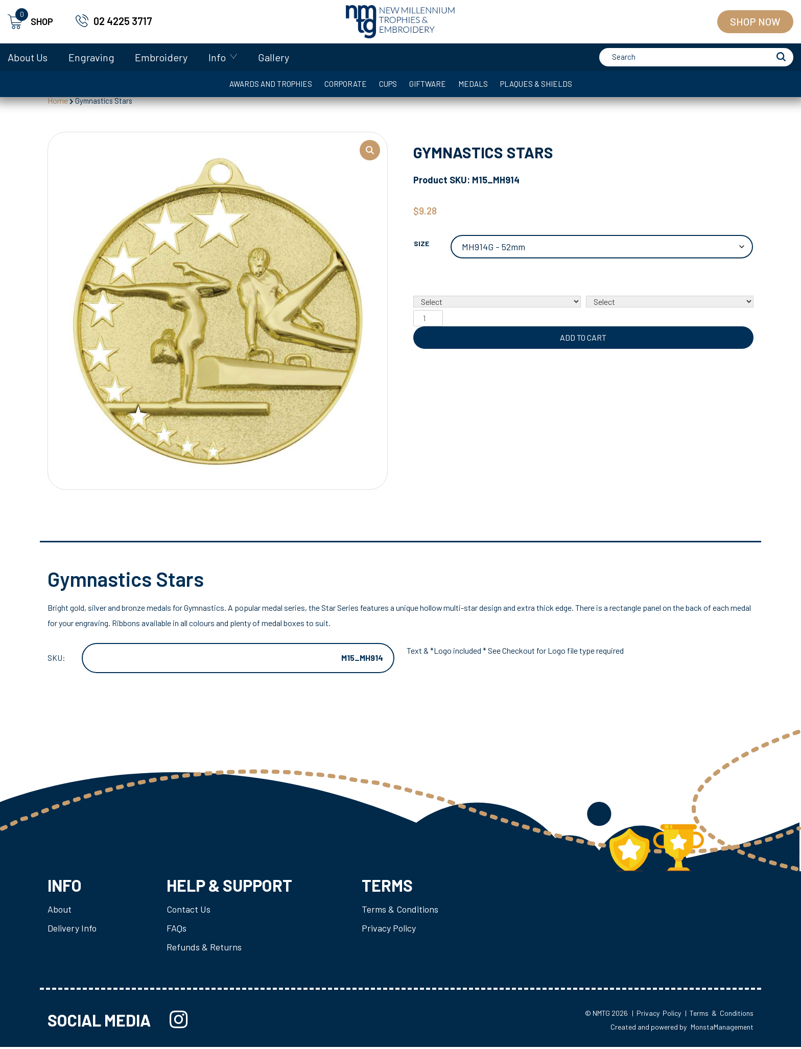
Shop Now (755, 21)
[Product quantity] (428, 321)
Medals (473, 83)
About (60, 910)
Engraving (91, 57)
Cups (388, 83)
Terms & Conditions (400, 910)
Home (58, 100)
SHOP (30, 21)
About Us (28, 57)
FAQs (176, 929)
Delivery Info (72, 929)
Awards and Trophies (270, 83)
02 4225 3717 (122, 21)
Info (217, 57)
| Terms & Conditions (719, 1015)
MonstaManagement (722, 1028)
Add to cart (583, 340)
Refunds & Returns (204, 948)
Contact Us (188, 910)
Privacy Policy (389, 929)
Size (421, 246)
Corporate (345, 83)
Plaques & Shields (536, 83)
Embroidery (161, 57)
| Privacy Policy (656, 1015)
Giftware (427, 83)
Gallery (273, 57)
